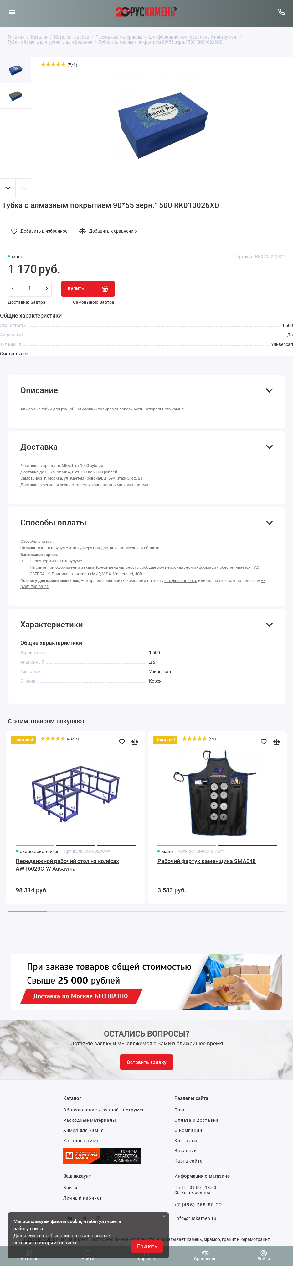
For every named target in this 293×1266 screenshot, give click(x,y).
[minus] (13, 288)
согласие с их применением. (45, 1243)
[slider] (53, 64)
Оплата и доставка (196, 1120)
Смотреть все (14, 353)
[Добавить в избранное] (41, 231)
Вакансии (185, 1150)
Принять (147, 1246)
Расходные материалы (89, 1120)
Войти (70, 1187)
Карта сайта (188, 1160)
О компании (188, 1130)
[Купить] (88, 289)
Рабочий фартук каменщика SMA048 (206, 861)
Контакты (186, 1140)
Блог (179, 1109)
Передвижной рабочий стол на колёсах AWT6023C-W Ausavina (67, 865)
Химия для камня (83, 1130)
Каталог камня (80, 1140)
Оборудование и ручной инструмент (105, 1109)
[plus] (46, 288)
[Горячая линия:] (281, 12)
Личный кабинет (82, 1197)
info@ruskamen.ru (180, 580)
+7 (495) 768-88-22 (198, 1205)
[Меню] (11, 12)
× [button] (164, 1216)
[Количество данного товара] (30, 289)
